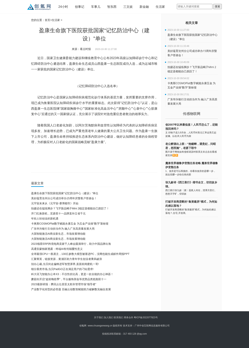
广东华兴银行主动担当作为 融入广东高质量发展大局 (63, 228)
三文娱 (128, 6)
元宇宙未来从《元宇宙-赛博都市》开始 (54, 203)
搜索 (217, 6)
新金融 (144, 6)
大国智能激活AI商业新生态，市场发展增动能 (58, 233)
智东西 (112, 6)
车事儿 (95, 6)
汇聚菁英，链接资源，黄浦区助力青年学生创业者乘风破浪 (66, 259)
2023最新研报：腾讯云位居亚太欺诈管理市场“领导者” (63, 284)
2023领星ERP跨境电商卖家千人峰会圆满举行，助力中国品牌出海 (71, 243)
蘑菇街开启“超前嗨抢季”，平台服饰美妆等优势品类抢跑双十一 (68, 279)
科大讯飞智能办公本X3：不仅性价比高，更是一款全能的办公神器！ (72, 274)
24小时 (63, 6)
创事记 (79, 6)
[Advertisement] (93, 302)
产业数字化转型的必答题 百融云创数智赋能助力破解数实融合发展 (71, 289)
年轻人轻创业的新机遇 (44, 218)
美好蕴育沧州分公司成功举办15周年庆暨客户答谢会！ (64, 198)
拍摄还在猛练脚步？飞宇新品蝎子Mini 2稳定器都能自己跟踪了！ (70, 208)
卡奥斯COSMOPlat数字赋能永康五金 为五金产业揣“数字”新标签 (70, 223)
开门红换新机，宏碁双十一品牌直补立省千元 (58, 213)
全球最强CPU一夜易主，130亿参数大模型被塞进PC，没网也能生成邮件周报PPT (80, 253)
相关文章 (191, 22)
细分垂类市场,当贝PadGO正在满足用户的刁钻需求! (62, 269)
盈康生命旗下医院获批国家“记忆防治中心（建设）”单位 (64, 193)
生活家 (160, 6)
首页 (47, 20)
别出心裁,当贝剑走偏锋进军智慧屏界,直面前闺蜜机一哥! (65, 264)
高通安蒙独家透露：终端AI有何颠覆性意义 (57, 248)
